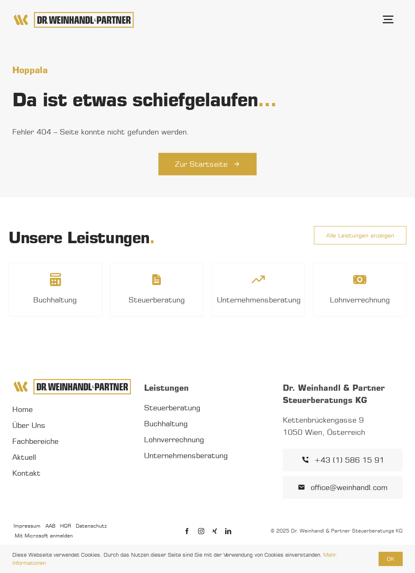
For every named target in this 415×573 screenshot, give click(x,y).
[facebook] (187, 531)
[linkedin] (228, 531)
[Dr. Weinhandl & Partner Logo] (73, 14)
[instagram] (201, 531)
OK (391, 558)
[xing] (214, 531)
